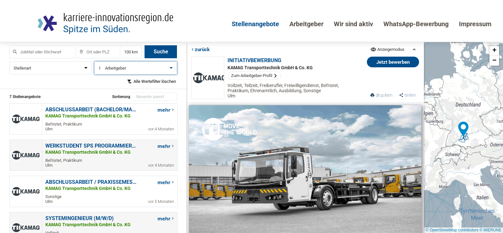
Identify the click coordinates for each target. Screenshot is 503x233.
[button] (463, 129)
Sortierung (121, 96)
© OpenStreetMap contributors (452, 230)
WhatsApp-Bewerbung (416, 24)
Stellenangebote (255, 24)
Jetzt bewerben (393, 62)
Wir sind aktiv (353, 24)
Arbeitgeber (306, 24)
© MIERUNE (490, 230)
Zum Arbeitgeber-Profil (254, 75)
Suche (161, 52)
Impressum (475, 24)
